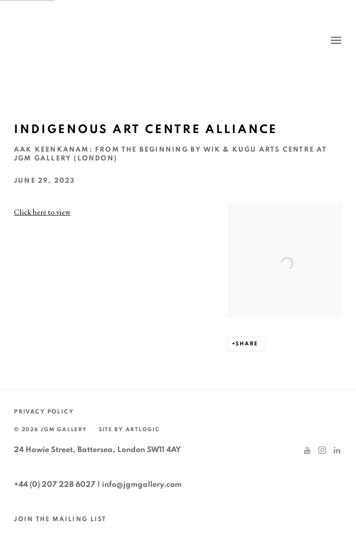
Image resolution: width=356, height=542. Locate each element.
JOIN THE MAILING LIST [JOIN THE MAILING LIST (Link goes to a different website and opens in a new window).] (60, 519)
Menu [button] (335, 41)
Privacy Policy (44, 412)
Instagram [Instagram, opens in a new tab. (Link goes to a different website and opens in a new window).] (322, 450)
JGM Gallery (102, 40)
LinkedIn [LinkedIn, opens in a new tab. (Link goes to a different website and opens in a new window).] (337, 450)
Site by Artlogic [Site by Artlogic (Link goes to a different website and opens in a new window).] (129, 429)
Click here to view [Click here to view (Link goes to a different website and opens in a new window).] (42, 212)
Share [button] (246, 343)
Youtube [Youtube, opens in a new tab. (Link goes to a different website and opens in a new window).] (307, 450)
